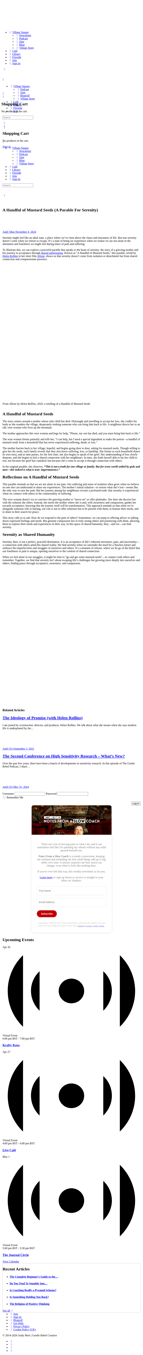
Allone (41, 256)
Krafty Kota (10, 1045)
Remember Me (15, 797)
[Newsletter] (23, 35)
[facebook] (11, 1341)
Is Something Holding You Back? (29, 1297)
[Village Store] (24, 47)
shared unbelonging (52, 252)
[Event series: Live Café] (36, 1143)
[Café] (13, 50)
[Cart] (3, 96)
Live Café (9, 1150)
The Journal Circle (15, 1255)
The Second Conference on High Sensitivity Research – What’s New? (63, 756)
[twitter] (11, 1347)
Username (8, 793)
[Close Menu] (3, 142)
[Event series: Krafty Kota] (36, 1038)
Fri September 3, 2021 (21, 748)
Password (51, 793)
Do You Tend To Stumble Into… (28, 1283)
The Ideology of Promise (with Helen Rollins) (42, 718)
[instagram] (11, 1344)
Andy (5, 231)
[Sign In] (14, 63)
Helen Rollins (10, 256)
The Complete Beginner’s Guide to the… (34, 1276)
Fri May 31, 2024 (19, 786)
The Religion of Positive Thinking (29, 1303)
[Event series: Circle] (36, 1248)
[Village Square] (18, 32)
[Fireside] (14, 57)
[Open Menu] (3, 79)
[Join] (12, 60)
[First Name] (71, 890)
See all (8, 1310)
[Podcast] (21, 38)
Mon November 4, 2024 (22, 231)
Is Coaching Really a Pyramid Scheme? (33, 1290)
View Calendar (10, 1261)
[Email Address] (71, 902)
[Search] (4, 122)
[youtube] (11, 1350)
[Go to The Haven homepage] (26, 80)
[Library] (14, 54)
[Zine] (19, 41)
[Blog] (20, 44)
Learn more (46, 877)
